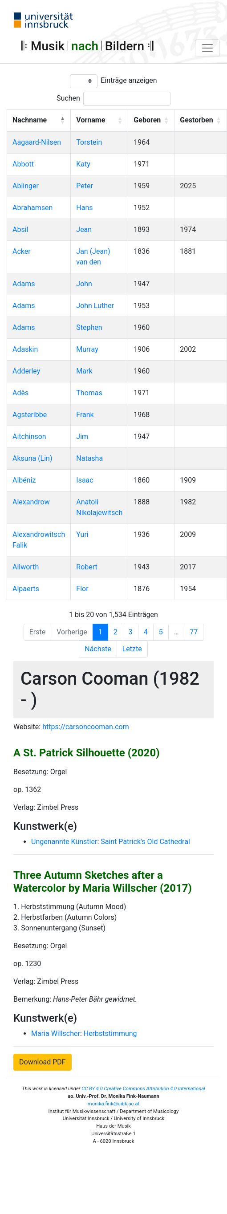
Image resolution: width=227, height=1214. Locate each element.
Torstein (89, 142)
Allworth (25, 567)
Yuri (82, 534)
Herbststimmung (110, 1033)
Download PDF (42, 1062)
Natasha (89, 458)
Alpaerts (25, 589)
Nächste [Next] (98, 649)
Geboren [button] (147, 120)
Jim (82, 436)
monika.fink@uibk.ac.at (113, 1104)
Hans (84, 207)
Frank (84, 414)
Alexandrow (31, 502)
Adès (20, 393)
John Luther (95, 305)
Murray (87, 349)
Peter (84, 186)
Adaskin (25, 349)
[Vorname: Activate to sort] (99, 120)
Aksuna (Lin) (32, 458)
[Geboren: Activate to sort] (151, 120)
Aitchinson (29, 436)
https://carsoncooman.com (85, 727)
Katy (83, 164)
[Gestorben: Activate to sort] (200, 120)
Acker (21, 251)
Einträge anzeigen (129, 80)
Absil (20, 229)
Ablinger (25, 186)
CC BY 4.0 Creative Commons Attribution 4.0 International (143, 1089)
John (84, 284)
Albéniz (24, 480)
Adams (23, 284)
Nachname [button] (29, 120)
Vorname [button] (90, 120)
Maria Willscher (55, 1033)
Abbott (23, 164)
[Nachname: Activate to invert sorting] (39, 120)
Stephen (89, 327)
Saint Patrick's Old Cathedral (145, 841)
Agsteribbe (29, 414)
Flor (82, 589)
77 (194, 632)
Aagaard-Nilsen (36, 142)
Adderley (26, 371)
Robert (86, 567)
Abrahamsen (32, 207)
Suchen (68, 98)
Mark (84, 371)
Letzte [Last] (132, 649)
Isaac (84, 480)
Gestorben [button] (196, 120)
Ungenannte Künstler (64, 841)
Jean (84, 229)
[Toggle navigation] (207, 48)
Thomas (89, 393)
